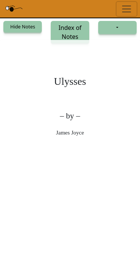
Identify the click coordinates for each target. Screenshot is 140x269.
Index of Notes (70, 32)
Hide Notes (22, 26)
